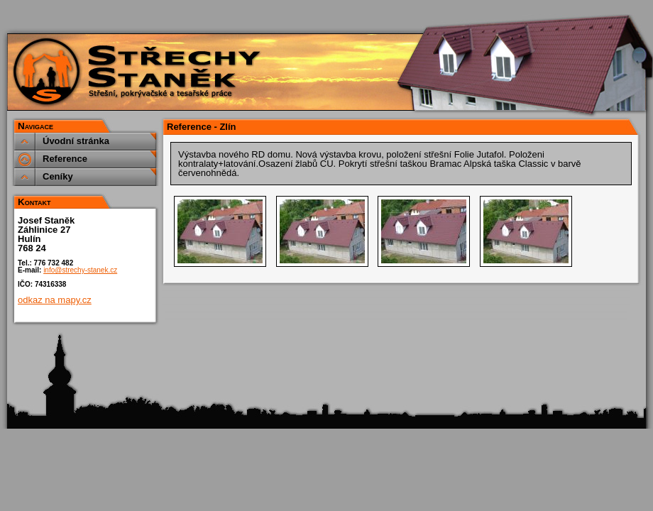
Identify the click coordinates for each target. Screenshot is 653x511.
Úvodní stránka (76, 141)
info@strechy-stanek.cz (80, 270)
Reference (65, 158)
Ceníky (58, 176)
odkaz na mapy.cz (55, 300)
